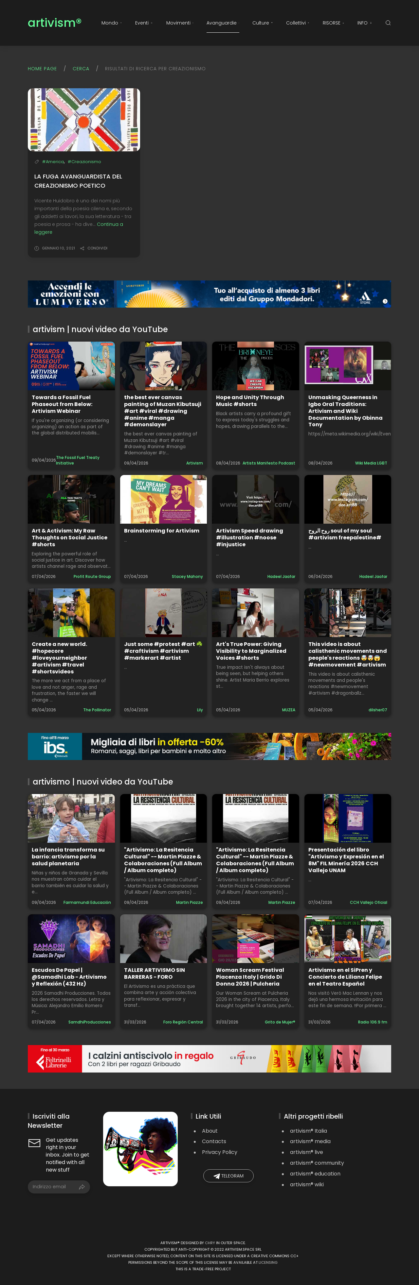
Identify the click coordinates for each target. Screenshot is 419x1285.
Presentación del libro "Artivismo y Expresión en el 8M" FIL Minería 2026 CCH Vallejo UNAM (346, 860)
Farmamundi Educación (87, 902)
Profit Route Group (92, 576)
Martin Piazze (189, 902)
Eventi (144, 23)
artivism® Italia (308, 1131)
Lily (200, 710)
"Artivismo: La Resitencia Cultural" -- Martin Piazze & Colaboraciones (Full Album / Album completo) (163, 860)
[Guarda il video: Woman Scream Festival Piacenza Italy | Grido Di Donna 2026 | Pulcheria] (255, 938)
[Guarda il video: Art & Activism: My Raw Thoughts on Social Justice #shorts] (71, 499)
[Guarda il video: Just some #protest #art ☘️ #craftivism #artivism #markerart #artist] (163, 612)
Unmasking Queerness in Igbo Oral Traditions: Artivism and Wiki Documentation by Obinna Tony (345, 411)
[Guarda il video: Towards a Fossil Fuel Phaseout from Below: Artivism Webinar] (71, 366)
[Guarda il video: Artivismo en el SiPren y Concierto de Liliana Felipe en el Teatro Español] (348, 938)
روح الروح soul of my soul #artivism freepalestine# (344, 534)
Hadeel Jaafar (281, 576)
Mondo (111, 23)
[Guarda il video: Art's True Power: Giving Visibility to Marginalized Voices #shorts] (255, 612)
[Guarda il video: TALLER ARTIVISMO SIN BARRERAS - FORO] (163, 938)
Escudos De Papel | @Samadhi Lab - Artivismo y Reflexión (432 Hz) (69, 977)
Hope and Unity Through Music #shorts (250, 401)
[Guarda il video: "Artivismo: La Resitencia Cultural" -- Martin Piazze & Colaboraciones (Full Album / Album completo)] (163, 818)
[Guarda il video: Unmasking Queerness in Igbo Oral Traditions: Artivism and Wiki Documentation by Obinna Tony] (348, 366)
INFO (364, 23)
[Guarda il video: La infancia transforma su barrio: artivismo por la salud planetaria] (71, 818)
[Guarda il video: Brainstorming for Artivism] (163, 499)
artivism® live (306, 1152)
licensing (268, 1262)
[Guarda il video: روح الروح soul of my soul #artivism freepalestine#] (348, 499)
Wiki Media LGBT (371, 463)
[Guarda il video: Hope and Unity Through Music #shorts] (255, 366)
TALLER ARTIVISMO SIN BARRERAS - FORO (154, 973)
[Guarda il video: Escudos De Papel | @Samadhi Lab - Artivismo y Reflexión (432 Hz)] (71, 938)
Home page (42, 68)
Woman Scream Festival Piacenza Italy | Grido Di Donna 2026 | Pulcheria (250, 977)
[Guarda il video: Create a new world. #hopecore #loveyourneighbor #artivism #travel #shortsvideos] (71, 612)
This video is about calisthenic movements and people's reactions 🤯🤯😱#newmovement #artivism (347, 654)
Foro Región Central (183, 1022)
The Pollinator (97, 710)
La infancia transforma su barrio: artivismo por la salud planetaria (68, 856)
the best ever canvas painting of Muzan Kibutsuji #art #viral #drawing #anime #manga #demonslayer (162, 411)
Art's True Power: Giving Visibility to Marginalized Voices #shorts (251, 651)
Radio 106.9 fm (372, 1022)
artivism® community (317, 1163)
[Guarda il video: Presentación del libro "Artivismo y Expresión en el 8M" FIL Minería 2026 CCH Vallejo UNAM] (348, 818)
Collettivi (297, 23)
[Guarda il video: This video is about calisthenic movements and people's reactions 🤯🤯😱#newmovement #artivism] (348, 612)
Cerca (81, 68)
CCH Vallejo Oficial (368, 902)
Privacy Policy (219, 1152)
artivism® (55, 23)
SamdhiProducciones (89, 1022)
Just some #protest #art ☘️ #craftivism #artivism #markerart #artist (163, 651)
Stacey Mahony (187, 576)
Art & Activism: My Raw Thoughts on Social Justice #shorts (69, 537)
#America (53, 162)
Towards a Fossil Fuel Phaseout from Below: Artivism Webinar (62, 404)
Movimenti (180, 23)
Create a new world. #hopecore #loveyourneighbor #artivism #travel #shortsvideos (59, 657)
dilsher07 (378, 710)
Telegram (228, 1176)
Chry (210, 1242)
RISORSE (333, 23)
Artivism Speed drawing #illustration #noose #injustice (249, 537)
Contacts (214, 1141)
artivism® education (315, 1173)
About (210, 1131)
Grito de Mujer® (280, 1022)
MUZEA (288, 710)
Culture (262, 23)
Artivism (194, 463)
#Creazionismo (84, 162)
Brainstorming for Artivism (161, 530)
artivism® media (310, 1141)
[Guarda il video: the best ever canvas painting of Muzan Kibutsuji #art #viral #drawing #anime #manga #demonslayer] (163, 366)
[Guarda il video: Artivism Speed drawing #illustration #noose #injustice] (255, 499)
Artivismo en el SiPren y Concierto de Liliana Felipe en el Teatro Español (345, 977)
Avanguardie (223, 23)
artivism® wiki (307, 1184)
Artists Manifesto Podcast (269, 463)
